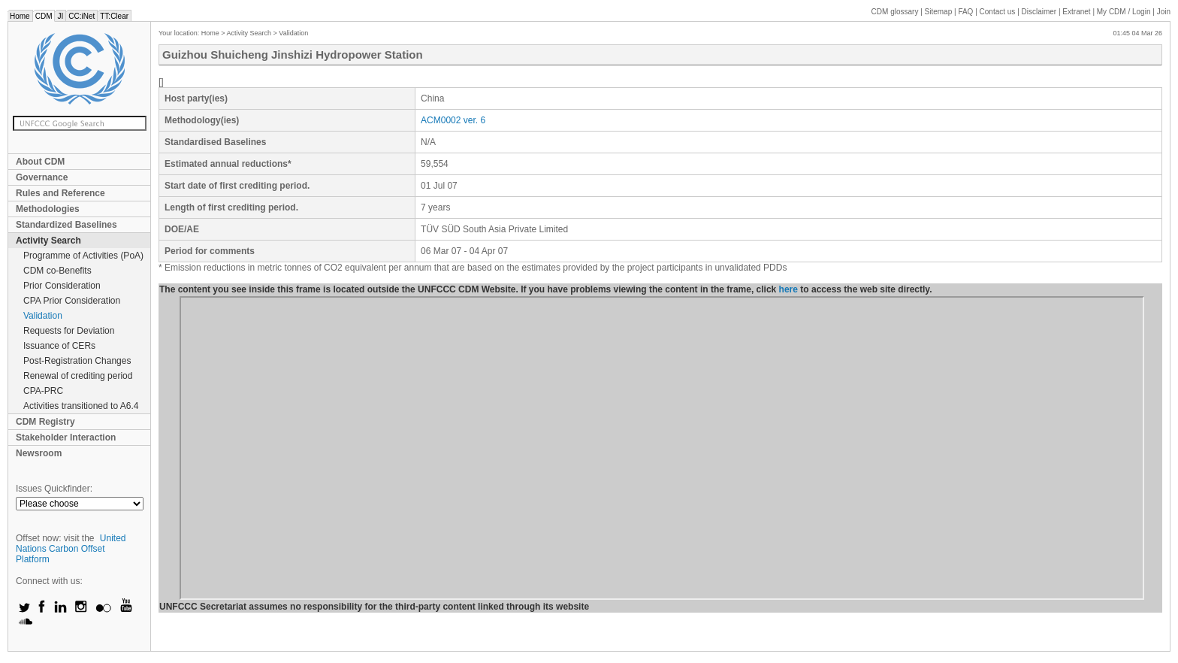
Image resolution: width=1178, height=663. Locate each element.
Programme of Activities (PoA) (83, 255)
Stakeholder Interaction (66, 437)
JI (60, 16)
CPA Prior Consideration (71, 300)
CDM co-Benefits (57, 270)
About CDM (40, 161)
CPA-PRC (43, 391)
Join (1163, 12)
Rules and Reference (60, 193)
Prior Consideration (62, 285)
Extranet (1076, 12)
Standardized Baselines (66, 224)
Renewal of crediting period (77, 376)
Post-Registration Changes (77, 361)
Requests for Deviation (68, 330)
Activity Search (48, 240)
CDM (44, 16)
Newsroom (39, 453)
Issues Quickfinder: (54, 488)
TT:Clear (114, 16)
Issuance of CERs (59, 346)
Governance (42, 177)
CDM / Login (1124, 12)
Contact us (998, 12)
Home (20, 16)
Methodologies (48, 209)
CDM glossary (895, 12)
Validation (42, 315)
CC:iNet (81, 16)
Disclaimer (1039, 12)
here (788, 289)
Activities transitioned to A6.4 (80, 406)
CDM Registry (45, 421)
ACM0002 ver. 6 (453, 120)
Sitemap (939, 12)
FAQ (965, 12)
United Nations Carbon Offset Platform (71, 549)
